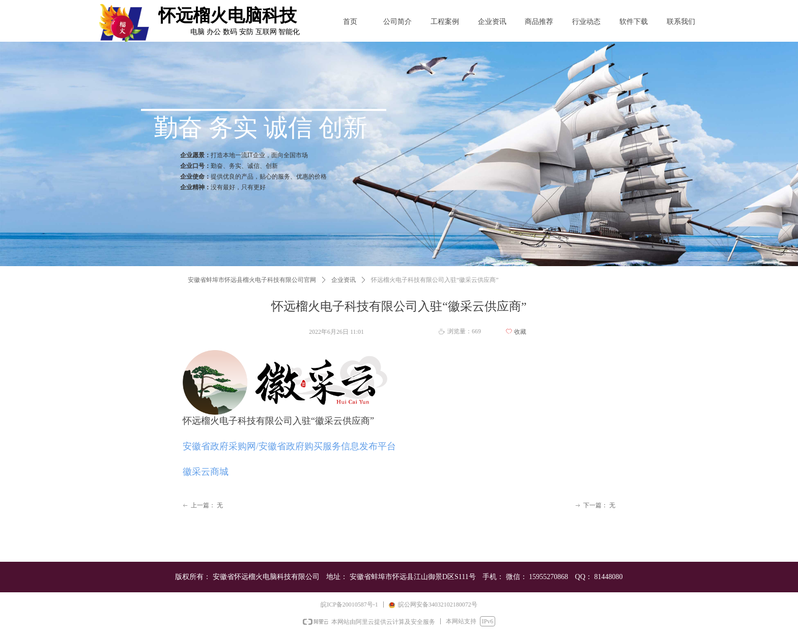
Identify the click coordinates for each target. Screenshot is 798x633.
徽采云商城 (206, 472)
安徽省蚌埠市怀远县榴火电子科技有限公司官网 (252, 279)
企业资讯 (343, 279)
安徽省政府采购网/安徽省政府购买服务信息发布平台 (289, 446)
